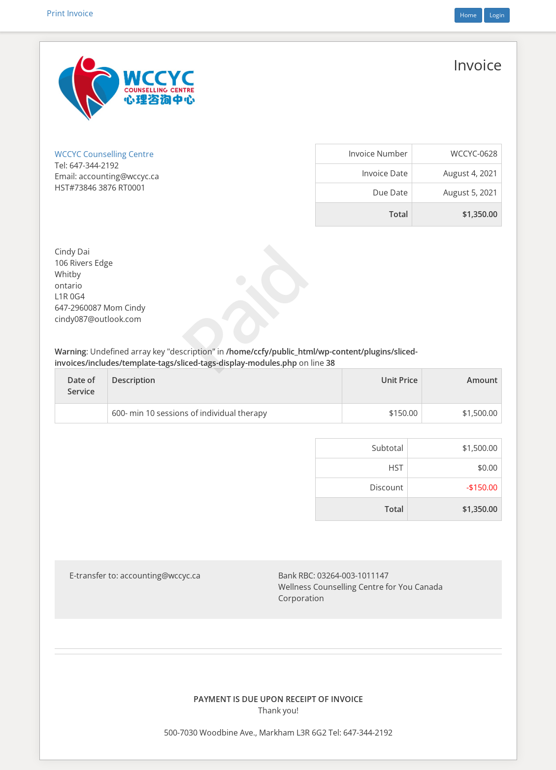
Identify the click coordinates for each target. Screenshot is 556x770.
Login (497, 15)
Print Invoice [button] (70, 13)
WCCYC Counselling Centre (104, 154)
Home (468, 15)
